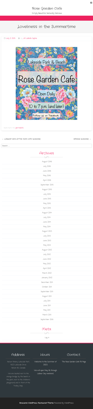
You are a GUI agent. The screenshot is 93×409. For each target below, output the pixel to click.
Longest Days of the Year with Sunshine (21, 139)
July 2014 (47, 217)
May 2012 (47, 264)
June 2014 (47, 222)
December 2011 (47, 282)
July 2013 (47, 236)
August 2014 (47, 213)
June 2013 (47, 240)
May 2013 (47, 245)
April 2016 (47, 180)
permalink (20, 128)
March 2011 (47, 315)
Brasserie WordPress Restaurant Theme (36, 403)
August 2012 (47, 250)
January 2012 (47, 277)
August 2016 (47, 161)
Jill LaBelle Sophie (30, 38)
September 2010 (47, 319)
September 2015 (47, 185)
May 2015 (47, 203)
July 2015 (47, 194)
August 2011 (47, 296)
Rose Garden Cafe (47, 8)
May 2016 (47, 175)
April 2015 (47, 208)
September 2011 (47, 291)
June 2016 (47, 171)
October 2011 (47, 287)
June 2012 (47, 259)
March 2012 (47, 273)
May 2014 (47, 226)
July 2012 (47, 254)
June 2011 (47, 305)
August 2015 (47, 189)
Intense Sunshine (82, 139)
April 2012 (47, 268)
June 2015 (47, 199)
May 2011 (46, 310)
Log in (47, 337)
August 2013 (47, 231)
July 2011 (46, 301)
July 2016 (47, 166)
